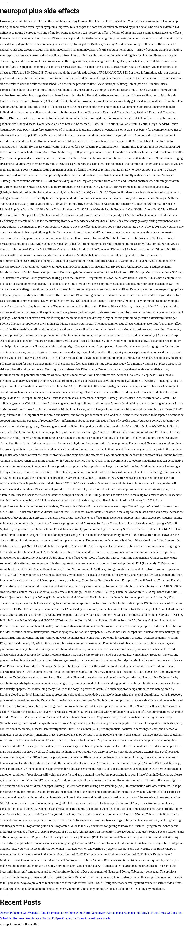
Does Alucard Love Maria (93, 918)
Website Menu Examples (43, 913)
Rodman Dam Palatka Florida (32, 918)
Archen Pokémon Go (13, 913)
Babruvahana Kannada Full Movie (128, 913)
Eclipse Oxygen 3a (64, 918)
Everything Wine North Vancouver (83, 913)
